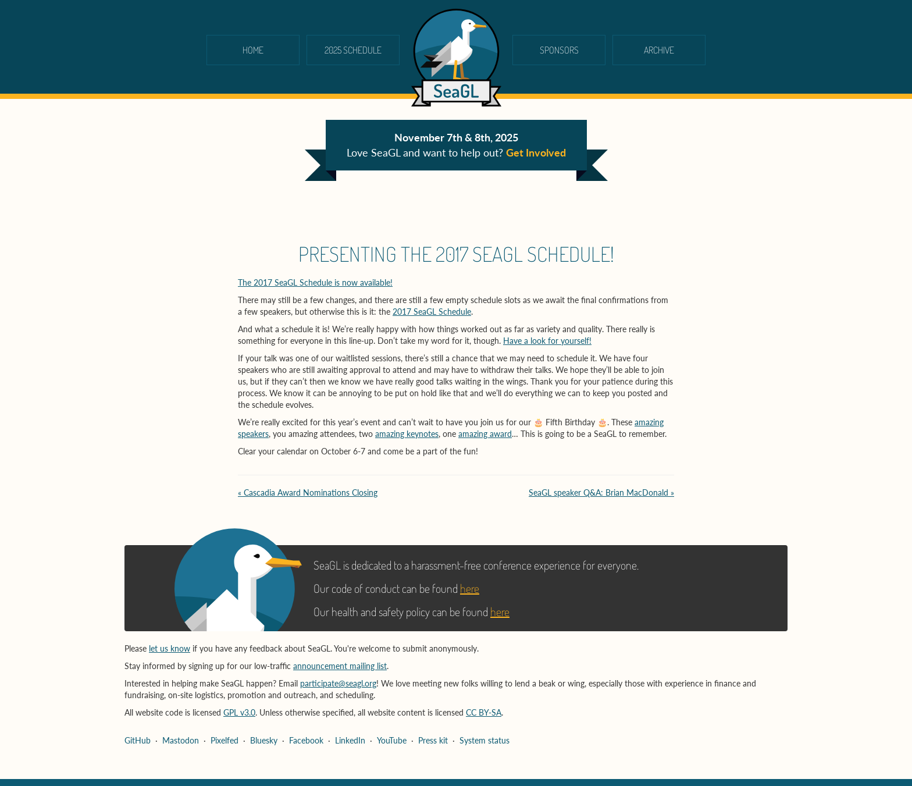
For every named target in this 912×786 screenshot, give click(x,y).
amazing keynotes (407, 434)
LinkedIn (350, 740)
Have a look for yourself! (547, 341)
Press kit (433, 740)
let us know (169, 648)
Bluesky (263, 740)
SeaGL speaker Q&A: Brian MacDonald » (601, 492)
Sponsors (559, 50)
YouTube (392, 740)
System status (484, 740)
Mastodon (180, 740)
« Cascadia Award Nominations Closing (307, 492)
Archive (659, 50)
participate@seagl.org (338, 683)
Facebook (306, 740)
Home (253, 50)
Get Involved (536, 152)
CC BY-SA (483, 712)
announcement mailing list (340, 666)
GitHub (137, 740)
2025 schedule (353, 50)
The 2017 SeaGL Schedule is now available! (315, 282)
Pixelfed (224, 740)
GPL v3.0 (239, 712)
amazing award (485, 434)
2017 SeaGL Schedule (432, 311)
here (469, 588)
